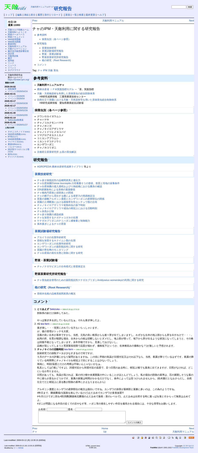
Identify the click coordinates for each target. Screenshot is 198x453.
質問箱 (11, 60)
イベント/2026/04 (16, 98)
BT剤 (13, 136)
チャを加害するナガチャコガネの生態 (57, 217)
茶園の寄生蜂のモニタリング (52, 250)
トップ (8, 14)
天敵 (50, 70)
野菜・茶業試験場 (51, 54)
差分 (33, 14)
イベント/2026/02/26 (18, 110)
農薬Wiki (12, 44)
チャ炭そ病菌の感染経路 (50, 214)
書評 (10, 58)
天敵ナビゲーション (17, 49)
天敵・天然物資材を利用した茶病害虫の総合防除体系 (66, 93)
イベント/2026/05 (16, 96)
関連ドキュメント (16, 37)
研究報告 (63, 8)
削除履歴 (12, 89)
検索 (81, 14)
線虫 (12, 154)
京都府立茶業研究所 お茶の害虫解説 (56, 152)
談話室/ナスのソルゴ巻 (18, 150)
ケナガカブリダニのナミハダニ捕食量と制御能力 (63, 220)
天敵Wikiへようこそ (17, 32)
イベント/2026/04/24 (18, 91)
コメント (42, 64)
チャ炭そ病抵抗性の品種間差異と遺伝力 (58, 180)
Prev (34, 20)
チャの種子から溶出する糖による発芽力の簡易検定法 (66, 196)
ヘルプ (100, 14)
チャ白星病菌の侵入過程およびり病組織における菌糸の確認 (69, 186)
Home (105, 430)
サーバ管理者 (18, 450)
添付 (46, 14)
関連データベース (16, 34)
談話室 (11, 53)
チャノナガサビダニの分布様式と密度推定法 (61, 266)
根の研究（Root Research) (56, 60)
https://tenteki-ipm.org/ (18, 79)
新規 (67, 14)
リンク (11, 63)
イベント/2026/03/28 (18, 103)
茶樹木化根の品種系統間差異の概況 (56, 293)
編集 (19, 14)
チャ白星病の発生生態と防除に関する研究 (60, 253)
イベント (12, 68)
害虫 (55, 70)
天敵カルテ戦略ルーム (18, 29)
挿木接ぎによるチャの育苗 (51, 224)
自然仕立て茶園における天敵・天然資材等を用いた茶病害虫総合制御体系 (76, 99)
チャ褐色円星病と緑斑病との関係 (55, 192)
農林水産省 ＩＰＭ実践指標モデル (55, 89)
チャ (51, 7)
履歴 (40, 14)
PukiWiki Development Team (182, 450)
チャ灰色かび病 (45, 211)
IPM (45, 70)
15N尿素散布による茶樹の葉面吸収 (56, 189)
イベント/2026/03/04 (18, 108)
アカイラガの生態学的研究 (51, 237)
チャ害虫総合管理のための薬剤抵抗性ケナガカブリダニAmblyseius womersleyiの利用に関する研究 (90, 280)
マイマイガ (16, 141)
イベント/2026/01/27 (18, 125)
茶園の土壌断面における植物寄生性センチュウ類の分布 (67, 202)
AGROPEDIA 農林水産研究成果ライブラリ (60, 166)
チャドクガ (16, 156)
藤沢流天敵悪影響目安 (18, 51)
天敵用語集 (13, 56)
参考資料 (42, 35)
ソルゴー (14, 147)
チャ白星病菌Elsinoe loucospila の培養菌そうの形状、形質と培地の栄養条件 (78, 183)
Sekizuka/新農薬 (15, 120)
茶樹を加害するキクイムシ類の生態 (56, 240)
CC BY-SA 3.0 (188, 448)
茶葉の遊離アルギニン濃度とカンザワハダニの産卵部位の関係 (70, 199)
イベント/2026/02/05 (18, 115)
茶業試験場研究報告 (53, 51)
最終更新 (90, 14)
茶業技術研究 (49, 48)
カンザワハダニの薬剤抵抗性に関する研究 (60, 246)
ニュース (12, 65)
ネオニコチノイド (19, 131)
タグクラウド (14, 70)
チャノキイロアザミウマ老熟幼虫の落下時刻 (61, 205)
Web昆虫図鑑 (14, 41)
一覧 (74, 14)
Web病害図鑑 (14, 39)
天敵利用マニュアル (39, 7)
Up (104, 434)
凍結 (26, 14)
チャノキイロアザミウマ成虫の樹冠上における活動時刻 (67, 208)
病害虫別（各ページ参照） (56, 39)
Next (191, 20)
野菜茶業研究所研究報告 (55, 57)
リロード (56, 14)
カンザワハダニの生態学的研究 (54, 243)
